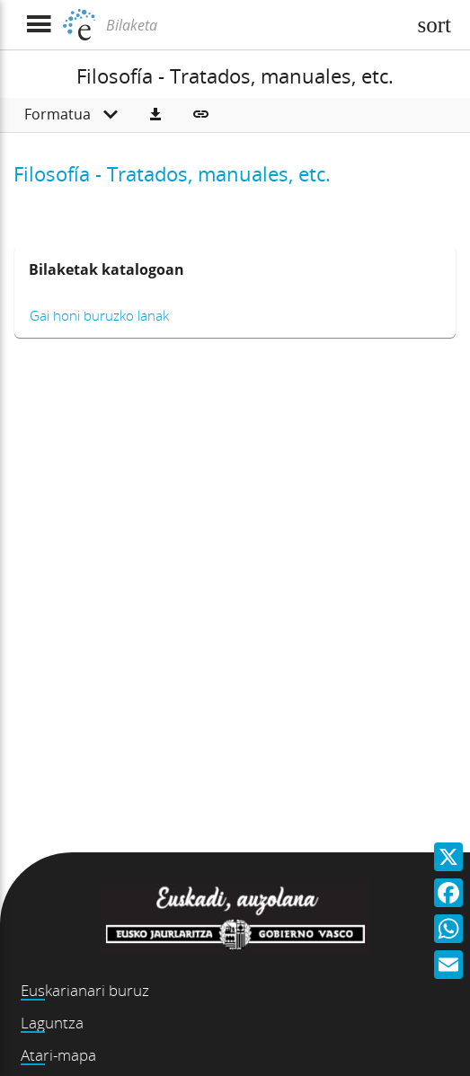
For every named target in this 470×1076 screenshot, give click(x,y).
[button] (155, 115)
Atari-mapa (58, 1055)
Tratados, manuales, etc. (219, 173)
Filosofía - (60, 173)
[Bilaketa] (253, 25)
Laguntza (52, 1022)
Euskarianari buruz (85, 990)
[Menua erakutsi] (38, 24)
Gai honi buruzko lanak (99, 315)
